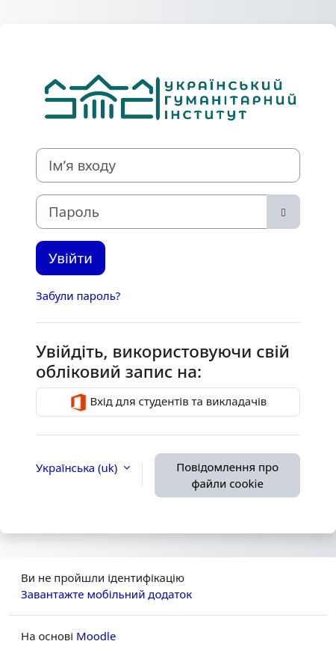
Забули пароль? (78, 295)
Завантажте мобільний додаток (106, 593)
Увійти (71, 257)
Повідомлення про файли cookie (227, 475)
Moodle (96, 635)
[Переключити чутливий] (283, 211)
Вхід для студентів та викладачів (168, 402)
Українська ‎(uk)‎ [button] (78, 467)
